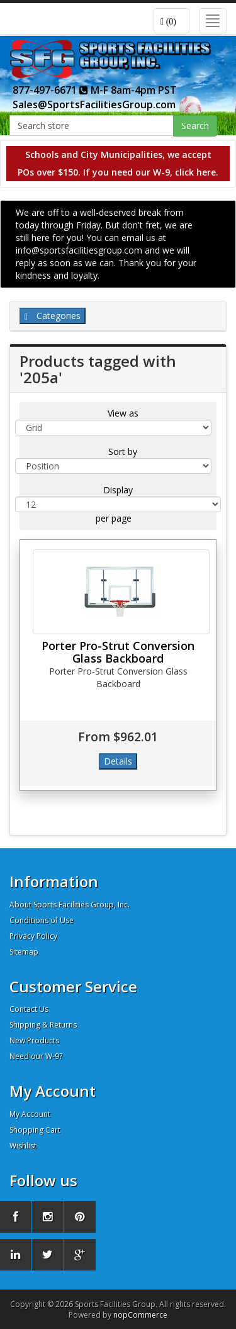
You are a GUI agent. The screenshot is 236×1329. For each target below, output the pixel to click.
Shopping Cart (34, 1129)
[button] (171, 20)
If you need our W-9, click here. (150, 172)
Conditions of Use (41, 920)
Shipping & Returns (43, 1024)
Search (195, 126)
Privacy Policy (33, 936)
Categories (53, 316)
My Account (29, 1114)
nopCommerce (140, 1314)
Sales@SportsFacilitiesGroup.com (94, 104)
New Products (34, 1040)
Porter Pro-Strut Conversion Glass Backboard (118, 652)
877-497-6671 (50, 90)
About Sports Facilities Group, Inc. (69, 904)
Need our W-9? (35, 1056)
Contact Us (28, 1009)
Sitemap (23, 951)
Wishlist (23, 1145)
